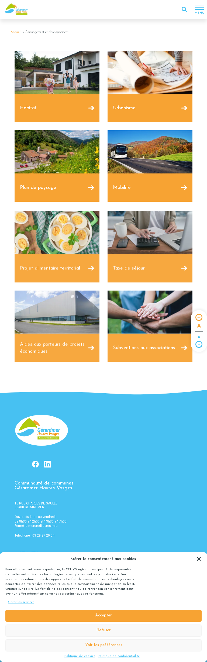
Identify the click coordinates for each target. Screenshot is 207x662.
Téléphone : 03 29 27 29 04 (34, 535)
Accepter (103, 615)
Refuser (103, 630)
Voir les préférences (103, 645)
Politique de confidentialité (119, 656)
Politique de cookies (79, 656)
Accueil (16, 32)
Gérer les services (21, 602)
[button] (199, 559)
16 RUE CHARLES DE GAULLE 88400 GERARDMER (36, 505)
